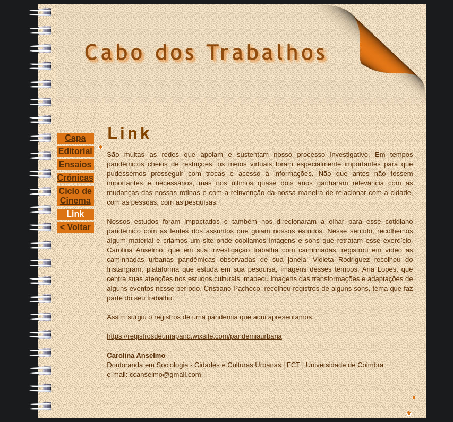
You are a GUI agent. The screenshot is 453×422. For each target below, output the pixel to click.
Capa (75, 137)
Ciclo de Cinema (75, 196)
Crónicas (75, 177)
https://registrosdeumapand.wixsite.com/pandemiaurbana (194, 336)
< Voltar (75, 227)
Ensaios (75, 164)
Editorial (75, 151)
